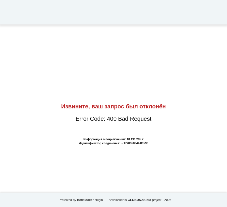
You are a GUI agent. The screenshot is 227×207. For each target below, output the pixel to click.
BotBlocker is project (134, 200)
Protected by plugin (81, 200)
